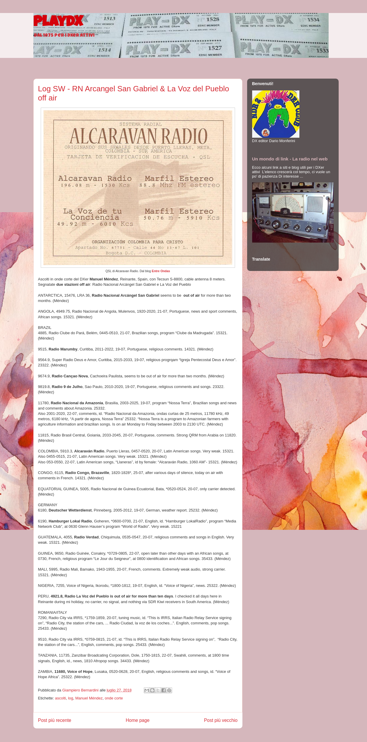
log (70, 698)
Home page (138, 720)
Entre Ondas (161, 271)
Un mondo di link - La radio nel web (290, 158)
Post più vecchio (221, 720)
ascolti (60, 698)
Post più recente (54, 720)
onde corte (114, 698)
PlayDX (58, 23)
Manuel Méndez (89, 698)
